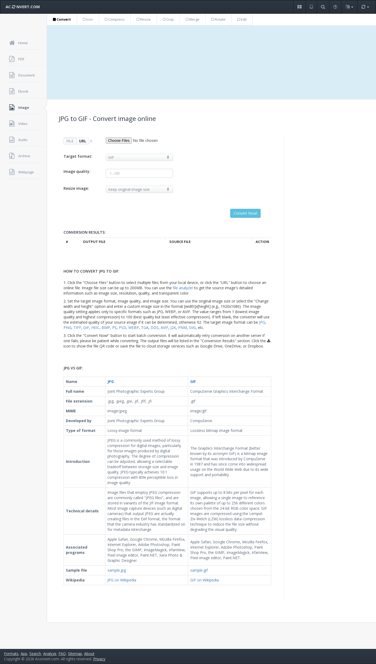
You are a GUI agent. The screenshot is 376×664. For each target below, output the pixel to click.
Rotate (218, 19)
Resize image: (76, 188)
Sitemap (75, 653)
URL (82, 140)
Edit (242, 19)
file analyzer (183, 287)
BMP (106, 327)
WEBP (133, 327)
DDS (154, 327)
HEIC (95, 327)
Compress (115, 19)
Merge (193, 19)
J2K (173, 327)
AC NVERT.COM (23, 6)
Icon (88, 19)
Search (35, 653)
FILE (70, 140)
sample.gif (199, 570)
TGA (144, 327)
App (24, 653)
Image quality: (77, 171)
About (89, 653)
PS (114, 327)
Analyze (49, 653)
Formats (11, 653)
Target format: (78, 156)
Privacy (99, 658)
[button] (299, 7)
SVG (192, 327)
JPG (262, 322)
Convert (62, 19)
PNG (67, 327)
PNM (182, 327)
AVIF (164, 327)
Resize (144, 19)
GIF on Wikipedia (204, 579)
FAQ (62, 653)
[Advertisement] (211, 62)
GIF (86, 327)
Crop (168, 19)
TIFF (77, 327)
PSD (122, 327)
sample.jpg (116, 570)
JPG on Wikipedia (121, 579)
